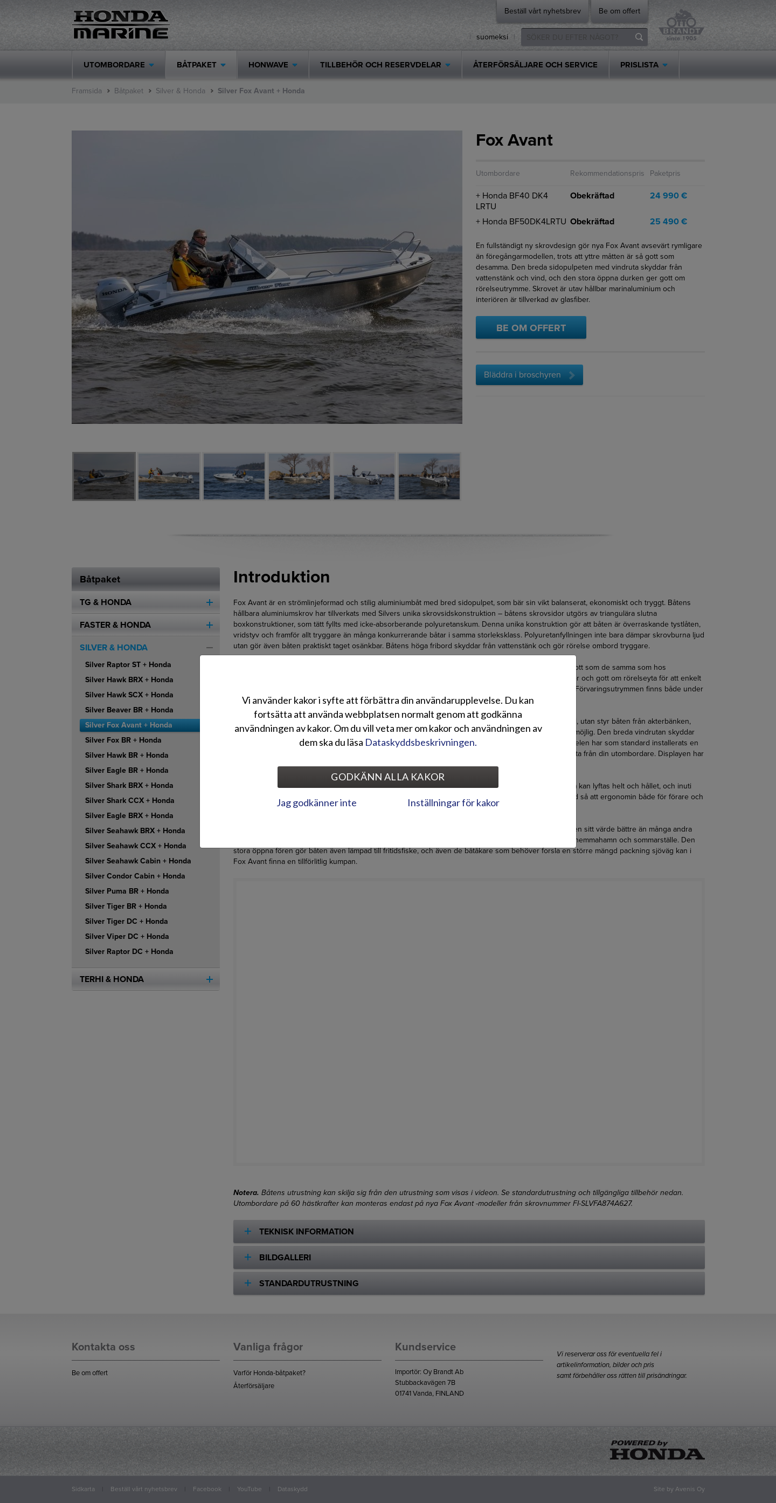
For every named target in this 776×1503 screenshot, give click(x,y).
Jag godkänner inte (316, 802)
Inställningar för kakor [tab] (453, 802)
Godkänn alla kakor (388, 777)
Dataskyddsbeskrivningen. (421, 742)
